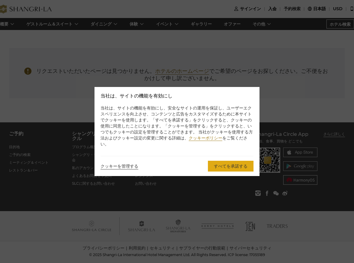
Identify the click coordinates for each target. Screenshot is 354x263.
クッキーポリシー (205, 138)
